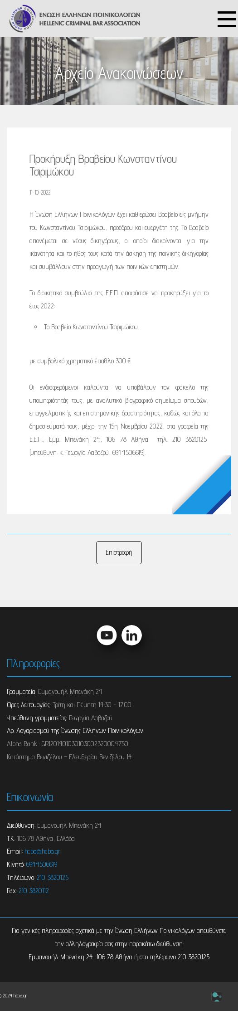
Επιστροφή (119, 552)
